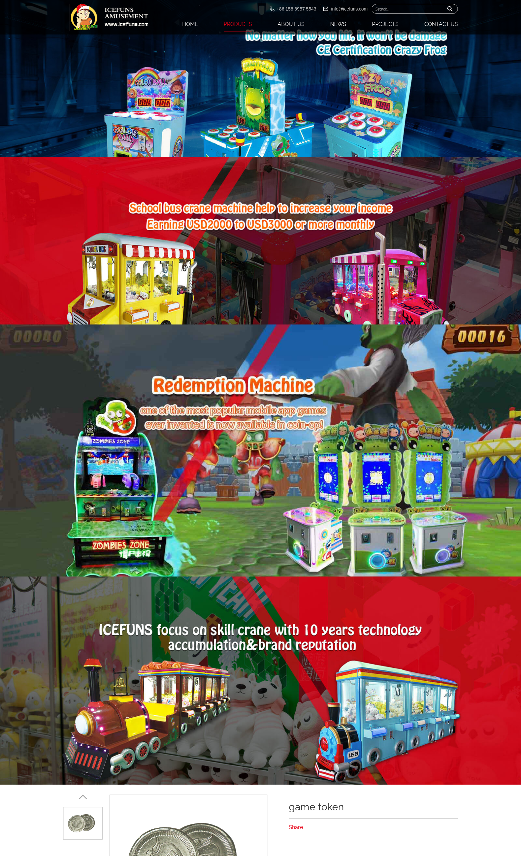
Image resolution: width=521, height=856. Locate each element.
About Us (291, 24)
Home (190, 24)
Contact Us (441, 24)
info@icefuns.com (349, 8)
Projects (385, 24)
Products (238, 24)
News (338, 24)
